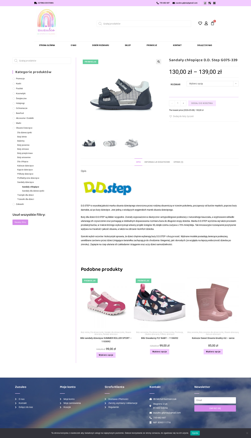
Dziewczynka (168, 333)
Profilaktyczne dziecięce (28, 178)
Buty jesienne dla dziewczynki (211, 333)
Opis (138, 162)
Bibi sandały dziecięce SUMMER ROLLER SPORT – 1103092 (106, 340)
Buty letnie (85, 333)
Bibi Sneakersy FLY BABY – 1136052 (159, 338)
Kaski (18, 83)
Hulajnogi (20, 103)
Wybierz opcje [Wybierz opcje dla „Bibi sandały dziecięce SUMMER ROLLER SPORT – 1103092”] (106, 355)
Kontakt (177, 45)
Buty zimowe (23, 149)
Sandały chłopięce (30, 187)
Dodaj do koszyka (202, 103)
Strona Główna (47, 45)
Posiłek (19, 88)
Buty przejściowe (25, 153)
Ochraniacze (21, 108)
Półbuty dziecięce (167, 334)
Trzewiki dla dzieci (25, 199)
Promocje (152, 45)
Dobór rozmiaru (100, 45)
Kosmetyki (21, 93)
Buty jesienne (192, 333)
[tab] (138, 162)
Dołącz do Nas (204, 45)
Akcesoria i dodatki (25, 118)
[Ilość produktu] (178, 103)
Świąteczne (21, 98)
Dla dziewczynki (97, 333)
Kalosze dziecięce (213, 334)
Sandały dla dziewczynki (114, 333)
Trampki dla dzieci (25, 195)
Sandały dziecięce (110, 334)
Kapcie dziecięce (25, 169)
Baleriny (20, 141)
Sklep (128, 45)
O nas (73, 45)
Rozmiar (175, 84)
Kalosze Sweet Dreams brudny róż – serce (213, 338)
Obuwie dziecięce (152, 334)
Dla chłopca (22, 161)
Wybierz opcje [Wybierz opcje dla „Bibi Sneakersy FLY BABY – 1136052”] (159, 352)
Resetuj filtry (20, 222)
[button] (158, 61)
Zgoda (195, 433)
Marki (18, 123)
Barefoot (20, 113)
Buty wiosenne (142, 333)
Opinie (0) (178, 162)
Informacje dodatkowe (157, 162)
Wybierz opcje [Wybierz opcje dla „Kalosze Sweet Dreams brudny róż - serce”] (213, 352)
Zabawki (20, 204)
